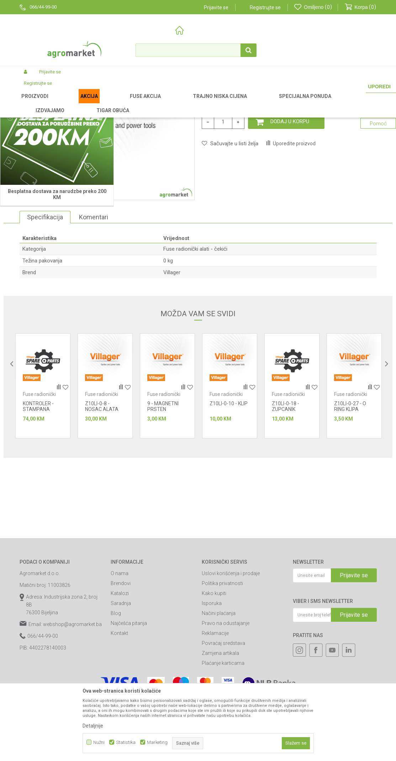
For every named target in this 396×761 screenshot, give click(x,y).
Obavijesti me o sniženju (349, 182)
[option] (42, 480)
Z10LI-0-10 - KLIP (229, 498)
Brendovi (121, 678)
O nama (119, 668)
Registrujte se (265, 7)
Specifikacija (45, 312)
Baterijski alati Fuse (126, 102)
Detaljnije (93, 726)
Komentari (93, 312)
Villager (171, 367)
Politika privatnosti (222, 678)
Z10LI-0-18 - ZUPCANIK (285, 501)
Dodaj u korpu (289, 216)
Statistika (126, 742)
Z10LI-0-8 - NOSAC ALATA (101, 501)
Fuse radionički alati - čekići (222, 102)
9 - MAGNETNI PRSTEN (163, 501)
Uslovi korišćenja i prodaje (231, 668)
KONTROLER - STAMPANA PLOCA (38, 503)
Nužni (99, 742)
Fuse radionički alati (170, 102)
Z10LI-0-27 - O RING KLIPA (350, 501)
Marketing (157, 742)
